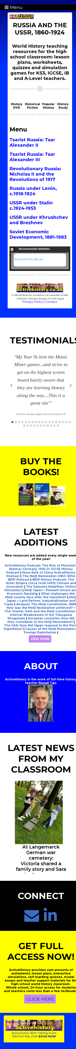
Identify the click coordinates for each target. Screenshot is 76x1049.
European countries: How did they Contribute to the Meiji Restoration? (41, 621)
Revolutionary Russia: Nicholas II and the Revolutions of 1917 (35, 174)
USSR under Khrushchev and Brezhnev (39, 220)
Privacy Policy (32, 302)
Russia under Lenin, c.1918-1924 (33, 191)
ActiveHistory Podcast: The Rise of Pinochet (40, 567)
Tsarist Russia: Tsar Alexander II (32, 142)
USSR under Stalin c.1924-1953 (31, 205)
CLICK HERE (40, 1000)
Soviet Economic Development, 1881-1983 (38, 234)
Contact (51, 302)
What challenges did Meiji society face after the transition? (40, 596)
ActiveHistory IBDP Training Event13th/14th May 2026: (34, 1033)
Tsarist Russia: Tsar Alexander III (32, 156)
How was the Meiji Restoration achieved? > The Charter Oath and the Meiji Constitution (39, 611)
